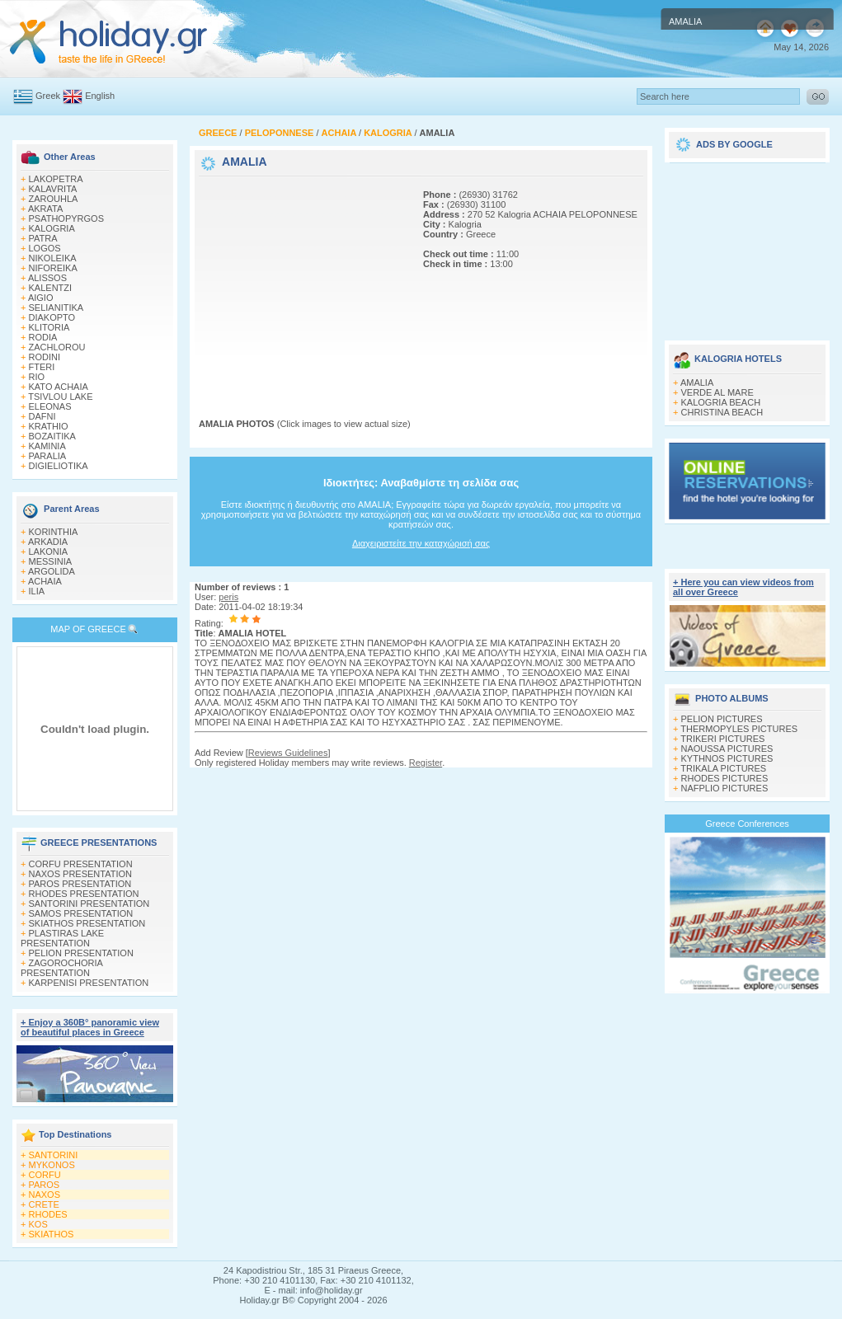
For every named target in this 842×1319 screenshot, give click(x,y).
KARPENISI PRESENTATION (89, 983)
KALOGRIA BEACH (721, 402)
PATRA (43, 238)
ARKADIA (48, 542)
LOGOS (45, 248)
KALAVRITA (53, 189)
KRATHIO (48, 426)
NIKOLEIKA (53, 258)
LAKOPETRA (56, 179)
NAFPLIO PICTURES (725, 788)
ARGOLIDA (51, 571)
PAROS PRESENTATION (80, 884)
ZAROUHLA (53, 199)
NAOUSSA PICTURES (727, 748)
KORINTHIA (53, 532)
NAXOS (45, 1194)
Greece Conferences (747, 823)
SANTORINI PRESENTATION (89, 903)
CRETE (44, 1204)
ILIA (37, 591)
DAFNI (42, 416)
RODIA (43, 337)
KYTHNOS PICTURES (727, 758)
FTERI (42, 367)
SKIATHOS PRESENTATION (87, 923)
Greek (47, 96)
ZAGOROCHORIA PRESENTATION (61, 968)
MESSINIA (51, 561)
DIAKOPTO (52, 317)
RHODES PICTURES (725, 778)
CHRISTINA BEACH (722, 412)
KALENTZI (51, 288)
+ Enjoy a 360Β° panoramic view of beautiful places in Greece (90, 1027)
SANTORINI (53, 1155)
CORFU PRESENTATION (81, 864)
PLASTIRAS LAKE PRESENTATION (62, 938)
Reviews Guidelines (288, 753)
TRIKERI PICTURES (722, 739)
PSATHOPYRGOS (66, 218)
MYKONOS (52, 1165)
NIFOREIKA (53, 268)
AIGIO (41, 298)
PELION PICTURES (722, 719)
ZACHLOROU (57, 347)
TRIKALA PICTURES (723, 768)
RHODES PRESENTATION (84, 894)
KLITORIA (49, 327)
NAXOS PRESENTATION (81, 874)
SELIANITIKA (56, 307)
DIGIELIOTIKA (58, 466)
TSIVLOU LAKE (60, 396)
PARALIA (48, 456)
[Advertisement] (302, 283)
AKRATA (45, 209)
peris (228, 597)
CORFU (45, 1175)
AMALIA (696, 382)
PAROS (44, 1185)
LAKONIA (48, 551)
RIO (37, 377)
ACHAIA (45, 581)
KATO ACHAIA (58, 387)
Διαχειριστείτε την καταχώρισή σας (421, 543)
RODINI (45, 357)
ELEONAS (50, 406)
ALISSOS (47, 278)
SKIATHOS (51, 1234)
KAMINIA (47, 446)
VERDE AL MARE (717, 392)
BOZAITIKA (52, 436)
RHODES (48, 1214)
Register (425, 762)
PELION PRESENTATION (81, 953)
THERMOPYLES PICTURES (738, 729)
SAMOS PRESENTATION (81, 913)
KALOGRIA (52, 228)
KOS (38, 1224)
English (100, 96)
